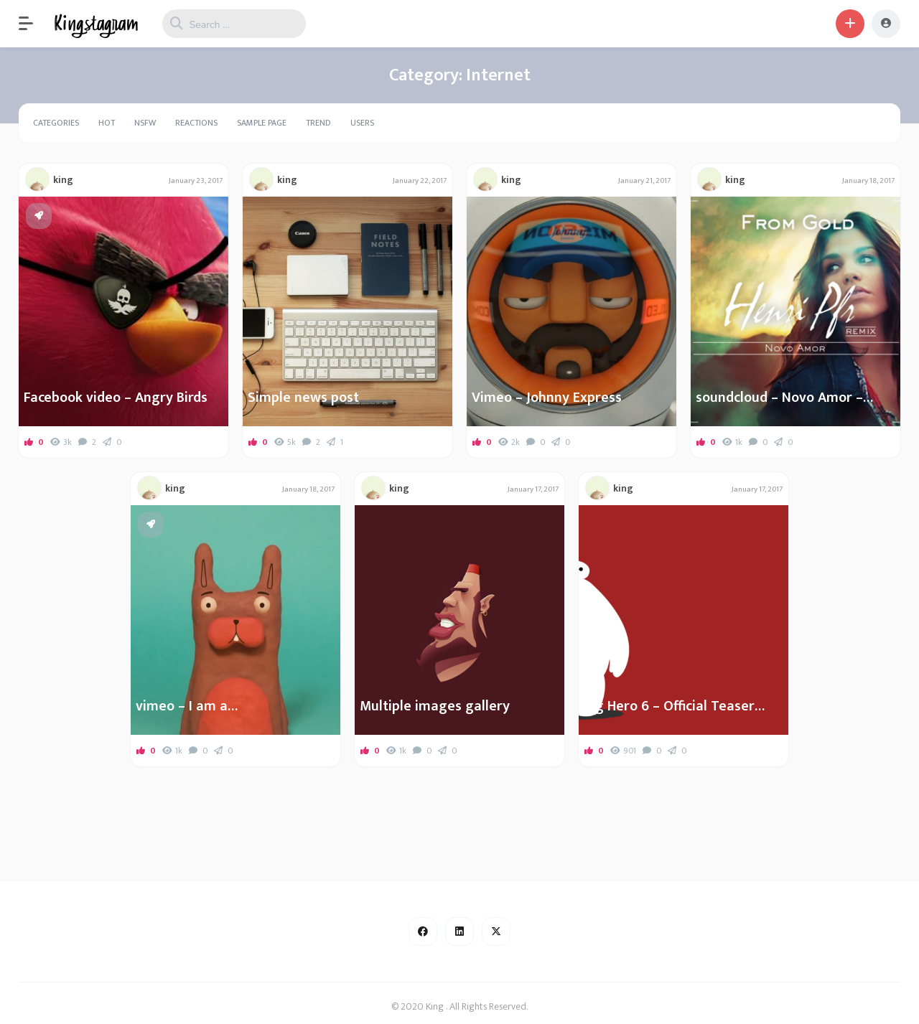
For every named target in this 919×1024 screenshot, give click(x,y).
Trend (318, 123)
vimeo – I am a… (187, 706)
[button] (33, 23)
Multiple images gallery (435, 706)
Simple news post (303, 397)
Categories (56, 123)
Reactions (196, 123)
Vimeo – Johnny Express (547, 397)
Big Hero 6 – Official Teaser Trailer (669, 706)
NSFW (145, 123)
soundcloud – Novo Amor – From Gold (779, 397)
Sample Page (261, 123)
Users (362, 123)
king (63, 179)
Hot (106, 123)
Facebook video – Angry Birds (115, 397)
